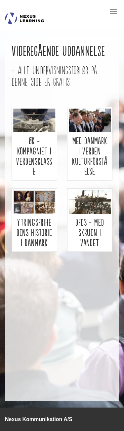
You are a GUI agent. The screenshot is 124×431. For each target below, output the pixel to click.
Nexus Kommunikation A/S (38, 419)
